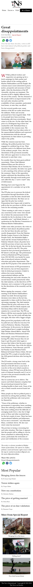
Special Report (16, 35)
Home (4, 10)
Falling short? (16, 556)
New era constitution (11, 490)
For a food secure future (16, 576)
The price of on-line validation (15, 506)
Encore (10, 10)
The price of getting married (14, 498)
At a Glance (26, 10)
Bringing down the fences (13, 475)
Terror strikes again (10, 483)
